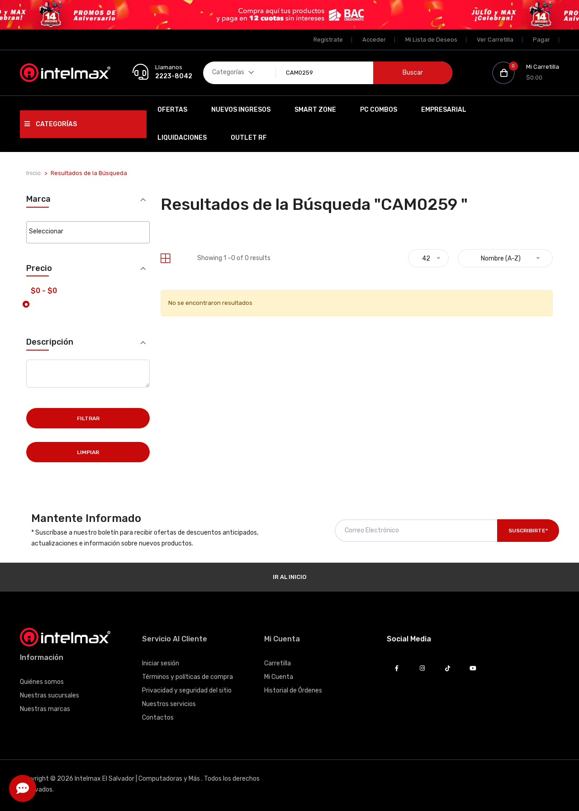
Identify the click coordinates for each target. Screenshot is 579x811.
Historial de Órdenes (293, 690)
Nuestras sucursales (49, 695)
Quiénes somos (42, 682)
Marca (38, 199)
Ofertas (172, 110)
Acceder (374, 39)
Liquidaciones (182, 138)
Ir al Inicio (289, 577)
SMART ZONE (315, 110)
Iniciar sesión (160, 663)
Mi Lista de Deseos (431, 39)
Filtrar (88, 418)
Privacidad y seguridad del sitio (187, 690)
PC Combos (378, 110)
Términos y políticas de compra (187, 677)
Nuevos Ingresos (241, 110)
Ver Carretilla (495, 39)
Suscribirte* (528, 530)
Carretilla (277, 663)
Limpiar (88, 452)
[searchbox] (88, 231)
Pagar (541, 39)
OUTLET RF (249, 138)
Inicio (33, 173)
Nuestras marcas (45, 709)
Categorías (50, 124)
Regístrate (328, 39)
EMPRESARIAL (443, 110)
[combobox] (88, 232)
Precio (39, 268)
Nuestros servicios (169, 704)
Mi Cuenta (278, 677)
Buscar (413, 72)
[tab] (165, 258)
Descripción (49, 342)
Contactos (158, 717)
